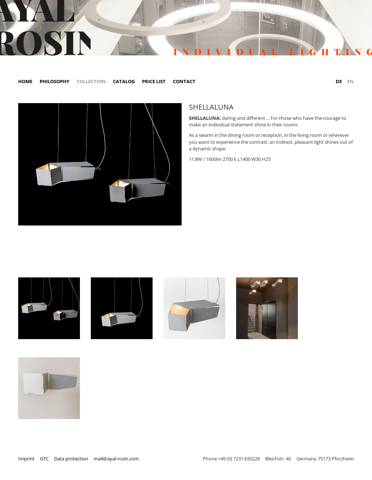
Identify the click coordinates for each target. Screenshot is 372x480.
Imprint (26, 458)
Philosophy (54, 81)
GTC (44, 458)
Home (25, 81)
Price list (154, 81)
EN (350, 81)
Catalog (124, 81)
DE (339, 81)
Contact (184, 81)
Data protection (71, 458)
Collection (91, 81)
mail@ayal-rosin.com (116, 458)
